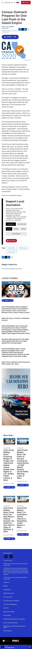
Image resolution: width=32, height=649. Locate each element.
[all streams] (29, 647)
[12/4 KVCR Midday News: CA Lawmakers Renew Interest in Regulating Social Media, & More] (23, 499)
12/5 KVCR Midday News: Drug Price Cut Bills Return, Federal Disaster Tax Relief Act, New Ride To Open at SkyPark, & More (9, 520)
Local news (11, 252)
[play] (3, 647)
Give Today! (11, 240)
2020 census (23, 248)
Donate (26, 2)
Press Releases (7, 631)
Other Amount (16, 233)
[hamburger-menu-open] (2, 2)
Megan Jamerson (8, 27)
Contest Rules (7, 589)
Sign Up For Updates (9, 611)
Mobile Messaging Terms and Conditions (14, 619)
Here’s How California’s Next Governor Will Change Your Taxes (16, 363)
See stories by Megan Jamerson (12, 269)
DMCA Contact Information (10, 622)
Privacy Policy (7, 615)
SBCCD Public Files (8, 593)
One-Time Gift (22, 224)
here (7, 195)
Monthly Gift (10, 224)
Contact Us (6, 582)
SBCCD (5, 586)
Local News (11, 248)
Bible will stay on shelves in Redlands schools (15, 319)
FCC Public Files (7, 597)
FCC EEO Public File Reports (11, 600)
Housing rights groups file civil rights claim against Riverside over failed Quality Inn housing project (15, 341)
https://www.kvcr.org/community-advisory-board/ (14, 627)
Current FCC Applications (10, 604)
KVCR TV (6, 608)
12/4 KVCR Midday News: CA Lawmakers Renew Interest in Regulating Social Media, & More (22, 517)
